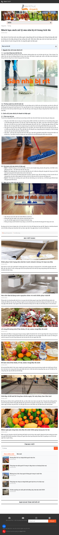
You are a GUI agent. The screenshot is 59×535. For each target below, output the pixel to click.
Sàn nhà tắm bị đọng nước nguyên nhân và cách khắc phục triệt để (25, 295)
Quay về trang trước (7, 233)
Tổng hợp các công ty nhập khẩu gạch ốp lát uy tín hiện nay (27, 481)
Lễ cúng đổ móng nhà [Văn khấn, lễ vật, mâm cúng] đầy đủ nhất (24, 329)
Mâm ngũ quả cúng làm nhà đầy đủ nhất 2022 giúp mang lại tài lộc (25, 430)
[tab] (9, 453)
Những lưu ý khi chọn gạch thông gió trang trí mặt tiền (26, 473)
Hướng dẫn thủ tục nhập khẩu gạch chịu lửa (22, 457)
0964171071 (6, 1)
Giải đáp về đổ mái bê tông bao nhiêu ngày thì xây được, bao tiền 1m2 (26, 396)
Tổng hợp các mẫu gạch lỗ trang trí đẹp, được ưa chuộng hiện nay (28, 465)
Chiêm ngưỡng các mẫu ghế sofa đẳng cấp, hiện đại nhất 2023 (27, 489)
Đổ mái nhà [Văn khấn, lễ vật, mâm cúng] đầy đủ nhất (20, 363)
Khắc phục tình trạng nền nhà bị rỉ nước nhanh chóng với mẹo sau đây (27, 262)
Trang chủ (3, 25)
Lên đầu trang (16, 233)
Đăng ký (52, 521)
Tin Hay (9, 25)
